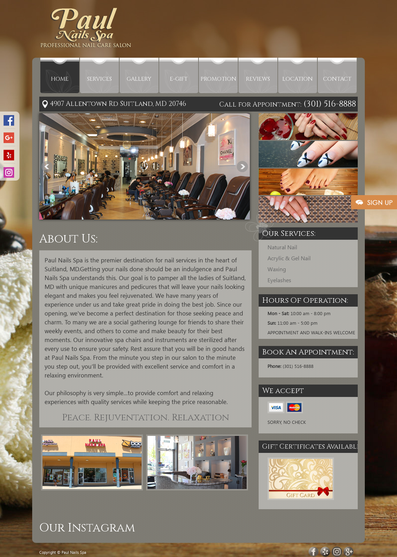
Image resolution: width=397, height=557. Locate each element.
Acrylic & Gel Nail (289, 258)
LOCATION (297, 79)
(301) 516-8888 (328, 104)
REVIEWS (258, 79)
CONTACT (337, 79)
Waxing (276, 269)
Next (242, 166)
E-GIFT (179, 79)
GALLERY (139, 79)
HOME (60, 79)
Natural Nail (282, 247)
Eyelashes (279, 280)
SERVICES (99, 79)
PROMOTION (218, 79)
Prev (47, 166)
